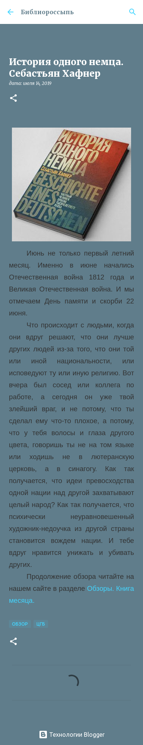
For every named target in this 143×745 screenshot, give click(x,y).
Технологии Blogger (72, 734)
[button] (13, 99)
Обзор (20, 624)
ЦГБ (40, 624)
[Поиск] (132, 12)
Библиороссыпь (47, 12)
